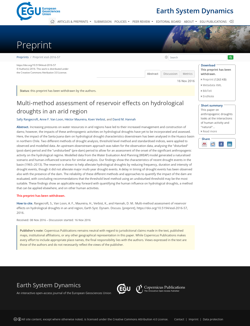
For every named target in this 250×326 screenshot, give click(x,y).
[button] (166, 57)
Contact (179, 319)
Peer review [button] (141, 21)
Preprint (208, 79)
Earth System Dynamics (194, 10)
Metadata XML (212, 85)
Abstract (152, 74)
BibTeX (207, 91)
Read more (210, 131)
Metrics (188, 74)
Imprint (193, 319)
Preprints (23, 57)
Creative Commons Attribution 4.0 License (140, 319)
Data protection (213, 319)
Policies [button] (120, 21)
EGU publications (213, 21)
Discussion (170, 74)
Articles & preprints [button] (73, 21)
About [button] (189, 21)
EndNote (208, 96)
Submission (103, 21)
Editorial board (168, 21)
